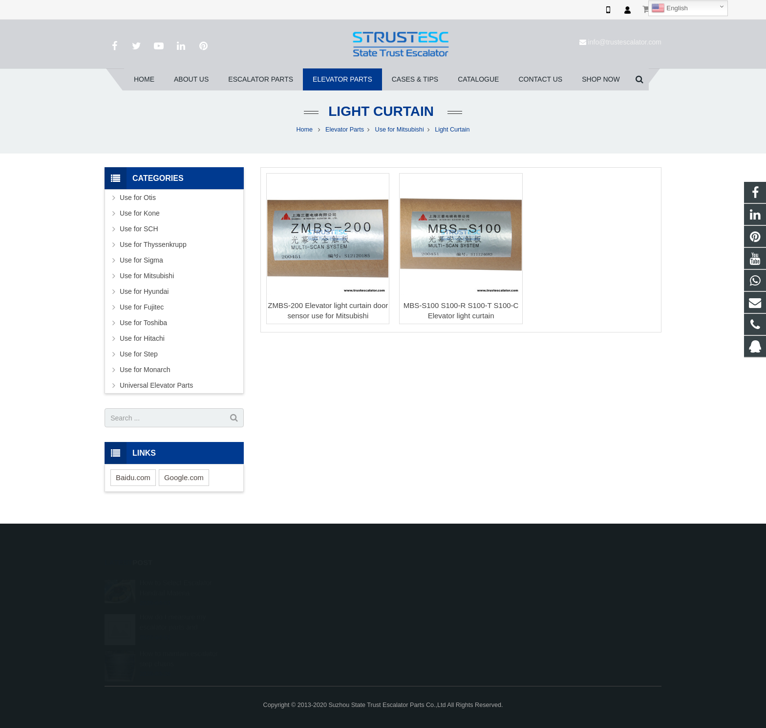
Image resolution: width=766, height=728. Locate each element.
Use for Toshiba (143, 323)
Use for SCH (139, 229)
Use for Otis (138, 197)
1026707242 (419, 580)
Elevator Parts (344, 129)
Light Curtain (382, 111)
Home (304, 129)
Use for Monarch (145, 370)
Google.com (184, 477)
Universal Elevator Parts (156, 385)
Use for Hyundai (144, 291)
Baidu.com (133, 477)
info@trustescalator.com (624, 42)
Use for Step (139, 354)
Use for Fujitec (142, 307)
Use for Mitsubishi (399, 129)
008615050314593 (426, 595)
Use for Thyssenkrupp (153, 244)
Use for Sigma (141, 260)
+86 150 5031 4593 (426, 609)
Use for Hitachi (142, 338)
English (669, 8)
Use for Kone (140, 213)
